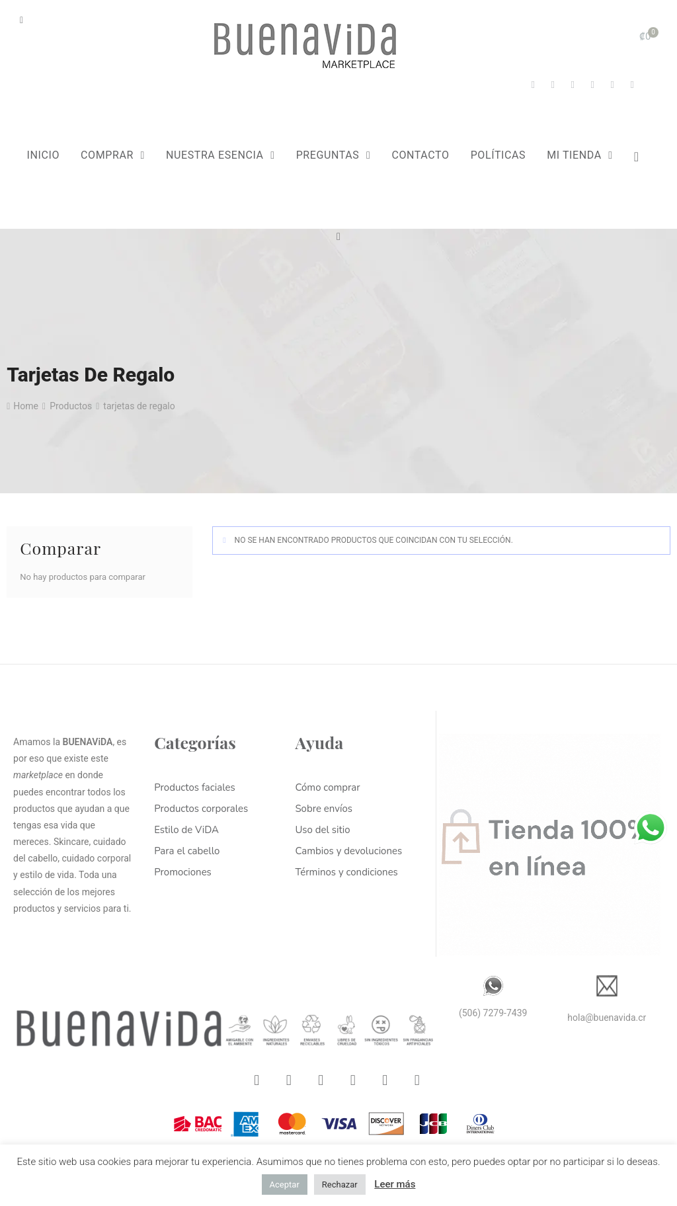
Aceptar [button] (284, 1184)
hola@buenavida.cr (606, 1017)
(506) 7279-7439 (493, 1013)
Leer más (394, 1184)
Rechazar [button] (340, 1184)
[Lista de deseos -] (642, 157)
